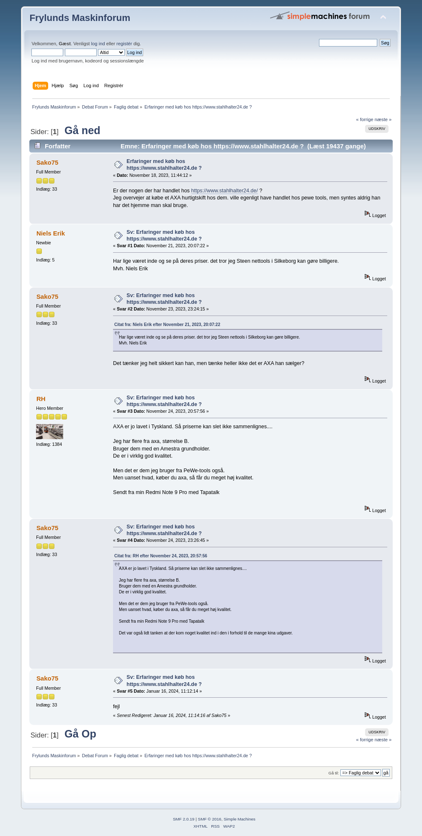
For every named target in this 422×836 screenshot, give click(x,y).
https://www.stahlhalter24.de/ (224, 191)
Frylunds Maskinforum (79, 18)
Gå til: (334, 773)
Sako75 (47, 162)
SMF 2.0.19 (184, 819)
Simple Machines (239, 819)
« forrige (364, 119)
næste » (383, 119)
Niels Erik (50, 233)
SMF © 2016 (209, 819)
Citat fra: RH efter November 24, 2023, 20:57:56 (160, 556)
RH (41, 398)
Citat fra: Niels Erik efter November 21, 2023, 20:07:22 (167, 324)
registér (124, 43)
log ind (98, 43)
